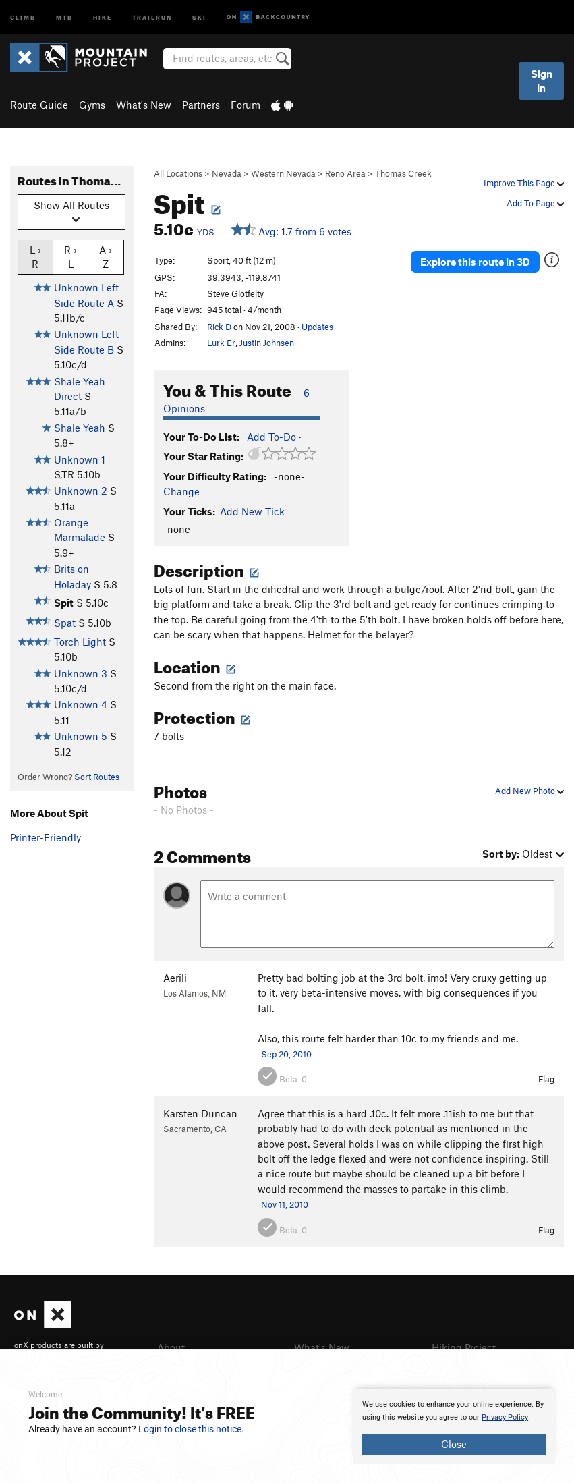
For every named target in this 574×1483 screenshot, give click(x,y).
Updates (317, 326)
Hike (102, 16)
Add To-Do (271, 436)
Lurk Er (221, 342)
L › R (35, 256)
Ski (199, 16)
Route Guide (39, 105)
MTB (64, 16)
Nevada (226, 173)
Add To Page (535, 203)
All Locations (178, 173)
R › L (70, 256)
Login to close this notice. (191, 1429)
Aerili (175, 978)
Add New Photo (529, 790)
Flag (546, 1078)
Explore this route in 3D (475, 262)
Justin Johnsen (266, 342)
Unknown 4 (80, 704)
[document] (454, 1426)
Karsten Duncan (200, 1113)
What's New (143, 105)
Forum (245, 105)
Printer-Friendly (45, 837)
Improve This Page (524, 182)
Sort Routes (96, 776)
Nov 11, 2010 (284, 1204)
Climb (23, 16)
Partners (201, 105)
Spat (65, 623)
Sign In (541, 80)
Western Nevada (283, 173)
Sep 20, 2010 (286, 1053)
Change (181, 491)
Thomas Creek (403, 173)
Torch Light (80, 642)
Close (454, 1444)
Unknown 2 (80, 490)
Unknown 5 (80, 736)
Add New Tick (252, 511)
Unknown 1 (79, 459)
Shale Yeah (79, 428)
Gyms (92, 105)
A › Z (105, 256)
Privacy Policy (505, 1417)
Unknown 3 (80, 673)
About (171, 1347)
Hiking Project (464, 1347)
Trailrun (152, 16)
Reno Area (345, 173)
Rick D (219, 326)
